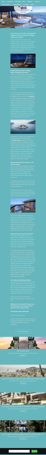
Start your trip (34, 451)
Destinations (18, 1)
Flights (32, 4)
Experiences (10, 1)
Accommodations (16, 4)
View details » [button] (23, 355)
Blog (24, 1)
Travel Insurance (6, 4)
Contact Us (37, 1)
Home (3, 1)
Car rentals (26, 4)
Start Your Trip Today (23, 331)
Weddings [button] (30, 1)
